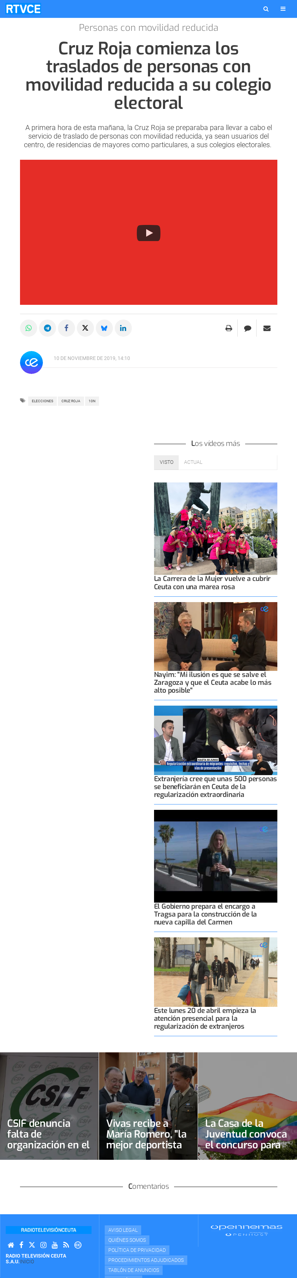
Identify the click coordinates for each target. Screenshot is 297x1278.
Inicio (27, 1261)
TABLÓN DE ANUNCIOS (133, 1270)
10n (92, 401)
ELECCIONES (42, 401)
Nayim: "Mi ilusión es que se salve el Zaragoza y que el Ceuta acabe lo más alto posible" (213, 682)
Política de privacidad (137, 1250)
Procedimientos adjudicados (146, 1260)
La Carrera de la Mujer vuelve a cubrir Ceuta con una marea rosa (212, 582)
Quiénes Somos (127, 1240)
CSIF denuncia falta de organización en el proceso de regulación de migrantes (48, 1150)
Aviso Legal (123, 1230)
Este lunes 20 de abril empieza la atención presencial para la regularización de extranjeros (205, 1018)
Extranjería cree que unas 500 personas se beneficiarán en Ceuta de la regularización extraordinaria (215, 786)
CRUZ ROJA (70, 401)
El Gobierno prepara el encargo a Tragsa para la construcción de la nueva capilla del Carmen (205, 914)
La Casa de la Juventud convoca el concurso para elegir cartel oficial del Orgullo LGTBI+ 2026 (246, 1150)
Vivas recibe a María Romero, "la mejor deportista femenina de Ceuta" (146, 1145)
